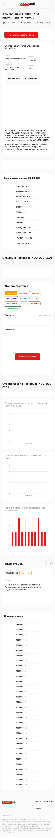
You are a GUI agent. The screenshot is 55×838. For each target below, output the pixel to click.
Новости (38, 805)
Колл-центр (34, 303)
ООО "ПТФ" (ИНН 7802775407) (12, 68)
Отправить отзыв (27, 356)
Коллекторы (25, 298)
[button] (44, 563)
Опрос (23, 303)
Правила (38, 808)
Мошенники (24, 293)
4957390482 (11, 573)
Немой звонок (11, 303)
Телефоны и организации (44, 802)
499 (29, 68)
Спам (36, 298)
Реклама (35, 293)
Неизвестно (11, 293)
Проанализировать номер (21, 35)
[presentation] (27, 367)
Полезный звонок (13, 308)
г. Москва (32, 60)
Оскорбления (11, 298)
